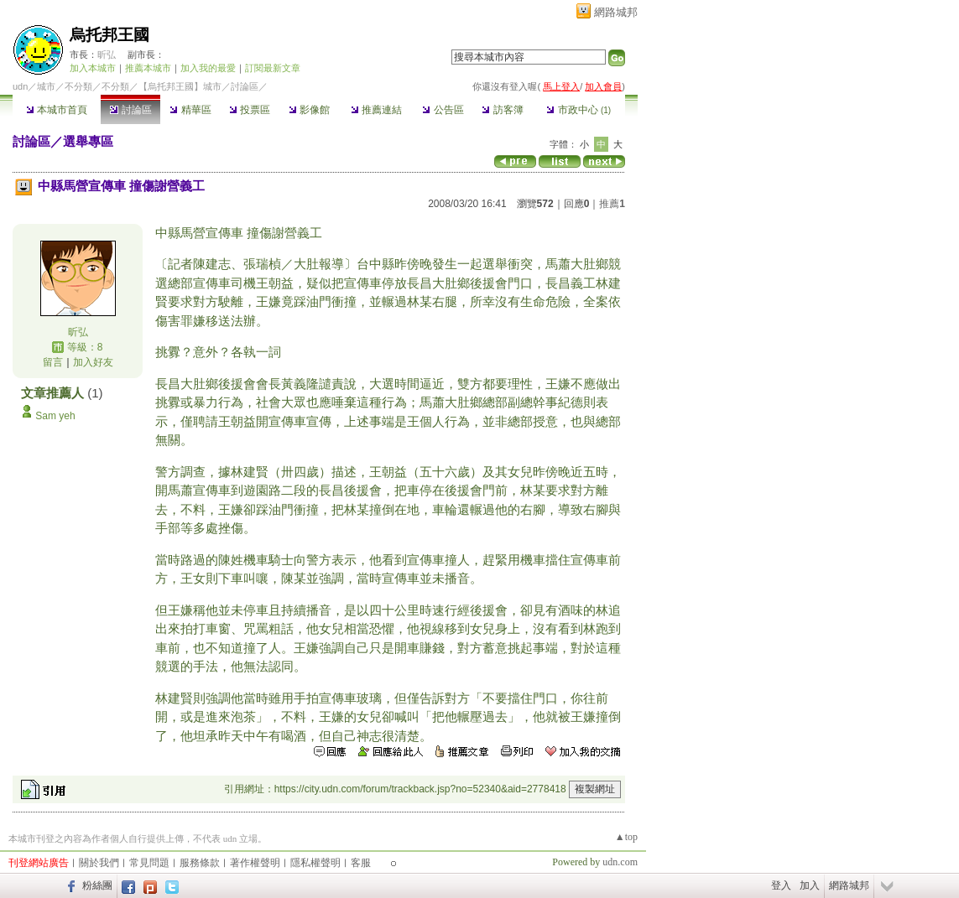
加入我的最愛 (208, 68)
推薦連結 (376, 110)
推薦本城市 (148, 68)
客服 (361, 863)
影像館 (309, 110)
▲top (626, 837)
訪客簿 (502, 110)
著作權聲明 (255, 863)
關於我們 (99, 863)
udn (20, 86)
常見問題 (149, 863)
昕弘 (106, 54)
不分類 (78, 86)
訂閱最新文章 (272, 68)
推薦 (612, 204)
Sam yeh (55, 416)
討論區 (130, 110)
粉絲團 (97, 885)
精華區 (190, 110)
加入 (810, 885)
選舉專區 (88, 141)
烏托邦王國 (109, 35)
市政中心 (578, 110)
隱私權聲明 (315, 863)
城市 (46, 86)
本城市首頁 (56, 110)
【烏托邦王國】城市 (180, 86)
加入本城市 (93, 68)
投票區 (249, 110)
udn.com (620, 862)
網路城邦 (616, 12)
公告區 (442, 110)
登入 (781, 885)
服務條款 (200, 863)
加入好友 (93, 362)
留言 (53, 362)
